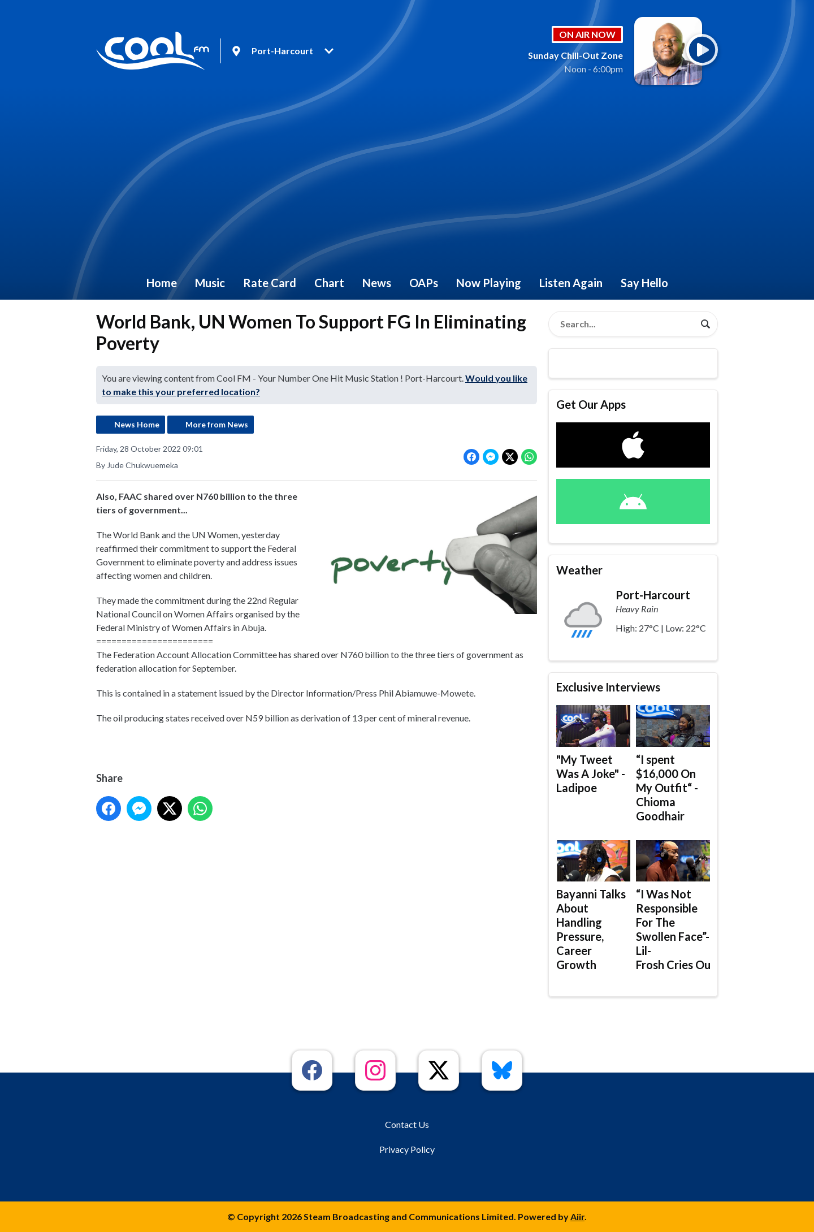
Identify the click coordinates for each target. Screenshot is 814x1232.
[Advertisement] (407, 181)
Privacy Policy (407, 1149)
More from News (216, 424)
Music (210, 282)
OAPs (423, 282)
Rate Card (269, 282)
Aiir (577, 1216)
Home (161, 282)
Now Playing (488, 282)
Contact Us (407, 1124)
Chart (329, 282)
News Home (136, 424)
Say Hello (644, 282)
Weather (579, 570)
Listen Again (571, 282)
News (376, 282)
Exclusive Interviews (608, 687)
